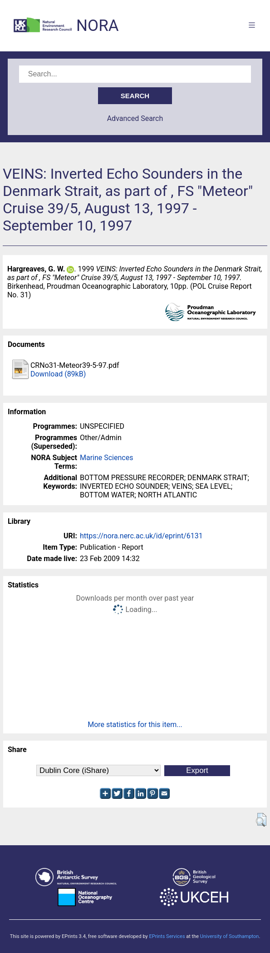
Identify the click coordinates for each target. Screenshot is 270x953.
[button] (261, 820)
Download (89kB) (58, 374)
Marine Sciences (106, 457)
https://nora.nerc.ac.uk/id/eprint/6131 (141, 536)
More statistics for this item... (135, 724)
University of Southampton (229, 936)
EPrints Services (167, 936)
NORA (97, 25)
